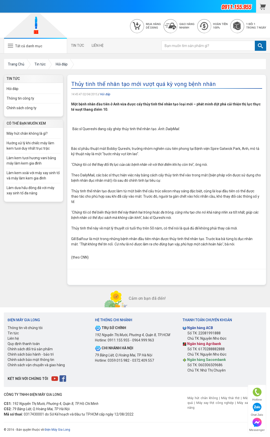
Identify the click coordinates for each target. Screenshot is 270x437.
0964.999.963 (143, 340)
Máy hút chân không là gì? (27, 133)
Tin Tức (13, 79)
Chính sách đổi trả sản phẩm (30, 349)
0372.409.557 (143, 360)
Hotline (257, 394)
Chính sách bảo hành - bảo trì (31, 354)
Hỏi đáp (105, 94)
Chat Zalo (257, 410)
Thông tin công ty (20, 98)
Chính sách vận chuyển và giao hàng (36, 365)
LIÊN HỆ (98, 45)
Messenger (257, 425)
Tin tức (13, 333)
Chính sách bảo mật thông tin (31, 360)
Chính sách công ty (21, 108)
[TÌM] (260, 46)
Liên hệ (13, 338)
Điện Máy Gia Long (57, 429)
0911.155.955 (118, 340)
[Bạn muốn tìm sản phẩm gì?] (208, 46)
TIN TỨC (77, 45)
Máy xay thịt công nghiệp (215, 403)
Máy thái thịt (230, 398)
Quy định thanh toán (24, 344)
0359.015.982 (118, 360)
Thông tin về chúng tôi (25, 328)
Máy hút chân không (202, 398)
